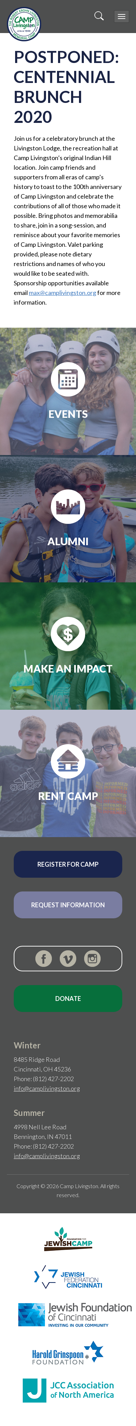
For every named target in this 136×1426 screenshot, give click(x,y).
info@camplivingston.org (47, 1088)
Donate (68, 998)
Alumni (68, 541)
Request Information (68, 905)
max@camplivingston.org (62, 292)
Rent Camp (68, 796)
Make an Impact (68, 668)
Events (68, 414)
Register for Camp (68, 864)
